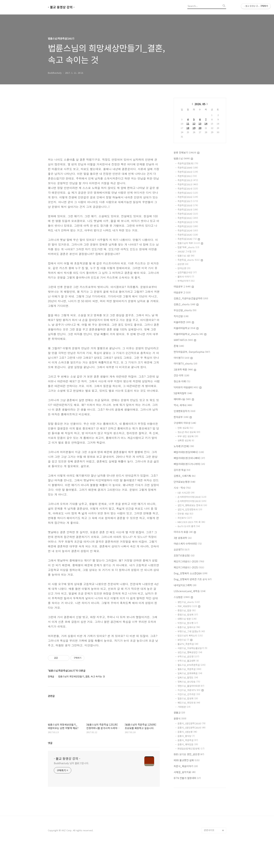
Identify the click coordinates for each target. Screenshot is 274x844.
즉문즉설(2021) (188, 218)
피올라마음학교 (186, 328)
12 (194, 123)
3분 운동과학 (183, 538)
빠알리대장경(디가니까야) (189, 464)
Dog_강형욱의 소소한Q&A (190, 573)
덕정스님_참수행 (188, 623)
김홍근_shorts (186, 304)
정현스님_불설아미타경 (191, 685)
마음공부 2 (182, 292)
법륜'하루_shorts (188, 247)
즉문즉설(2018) (188, 205)
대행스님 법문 (187, 618)
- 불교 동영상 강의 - (61, 7)
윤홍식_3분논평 (187, 731)
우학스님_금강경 (188, 656)
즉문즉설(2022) (188, 222)
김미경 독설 (182, 470)
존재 (179, 346)
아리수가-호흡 (185, 532)
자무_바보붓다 (189, 606)
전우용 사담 (185, 513)
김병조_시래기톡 (185, 476)
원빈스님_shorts (189, 602)
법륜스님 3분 (186, 255)
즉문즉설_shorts (190, 259)
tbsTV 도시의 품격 (189, 526)
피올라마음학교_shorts (190, 334)
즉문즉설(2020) (188, 213)
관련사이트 (209, 830)
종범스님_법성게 (188, 614)
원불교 (179, 712)
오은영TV (181, 549)
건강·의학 (181, 375)
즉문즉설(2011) (187, 176)
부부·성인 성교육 (188, 436)
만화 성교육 (185, 428)
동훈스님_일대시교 (189, 627)
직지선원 (181, 316)
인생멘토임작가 (184, 411)
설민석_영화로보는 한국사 (192, 505)
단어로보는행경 (184, 481)
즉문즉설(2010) (188, 171)
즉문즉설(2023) (188, 226)
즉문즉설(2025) (188, 234)
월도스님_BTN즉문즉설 (192, 665)
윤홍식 (180, 718)
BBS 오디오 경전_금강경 (189, 754)
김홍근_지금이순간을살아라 (191, 298)
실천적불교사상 (187, 272)
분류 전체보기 (186, 152)
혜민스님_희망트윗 (189, 702)
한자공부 (183, 417)
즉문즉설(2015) (188, 192)
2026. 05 (200, 104)
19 (194, 128)
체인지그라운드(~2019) (189, 561)
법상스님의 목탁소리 (190, 635)
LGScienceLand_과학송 (190, 591)
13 (200, 123)
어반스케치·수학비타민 (188, 543)
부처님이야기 (186, 280)
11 (187, 123)
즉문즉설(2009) (188, 167)
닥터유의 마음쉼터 (187, 387)
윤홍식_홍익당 (186, 736)
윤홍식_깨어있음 (188, 744)
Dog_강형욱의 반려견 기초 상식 (193, 579)
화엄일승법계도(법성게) (191, 748)
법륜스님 (183, 158)
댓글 (50, 743)
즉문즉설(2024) (188, 230)
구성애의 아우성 (185, 423)
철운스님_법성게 (188, 698)
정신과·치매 (182, 381)
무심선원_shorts (185, 310)
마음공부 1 (184, 286)
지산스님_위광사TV (191, 690)
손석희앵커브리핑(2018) (192, 497)
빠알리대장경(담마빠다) (189, 452)
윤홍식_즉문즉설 (188, 740)
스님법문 (183, 597)
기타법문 (184, 706)
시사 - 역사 (182, 487)
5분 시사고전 (186, 492)
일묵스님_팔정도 (188, 677)
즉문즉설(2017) (188, 201)
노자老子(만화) (184, 446)
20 (200, 128)
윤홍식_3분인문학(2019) (192, 727)
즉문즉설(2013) (188, 184)
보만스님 (185, 639)
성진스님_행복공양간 (190, 652)
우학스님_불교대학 (188, 660)
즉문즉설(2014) (188, 188)
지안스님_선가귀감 (189, 694)
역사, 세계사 (183, 405)
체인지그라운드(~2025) (189, 567)
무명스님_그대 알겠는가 (191, 631)
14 (205, 123)
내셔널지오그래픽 (185, 585)
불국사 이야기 (186, 276)
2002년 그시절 (187, 251)
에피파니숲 (184, 399)
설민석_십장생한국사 (190, 509)
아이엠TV (183, 357)
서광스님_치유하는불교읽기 (192, 648)
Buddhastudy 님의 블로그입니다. (71, 763)
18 (187, 128)
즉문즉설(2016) (188, 197)
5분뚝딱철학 (183, 393)
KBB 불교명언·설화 (187, 760)
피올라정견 (184, 322)
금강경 (183, 264)
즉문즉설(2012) (188, 180)
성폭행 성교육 (186, 440)
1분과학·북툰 (185, 369)
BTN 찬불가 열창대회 (187, 778)
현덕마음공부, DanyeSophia (192, 352)
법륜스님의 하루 (190, 243)
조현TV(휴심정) (184, 555)
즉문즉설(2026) (189, 239)
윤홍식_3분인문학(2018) (192, 723)
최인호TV (185, 517)
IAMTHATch (185, 340)
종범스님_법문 (187, 610)
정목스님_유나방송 (189, 681)
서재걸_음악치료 (185, 772)
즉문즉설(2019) (188, 209)
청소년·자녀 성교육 (189, 432)
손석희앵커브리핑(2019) (192, 501)
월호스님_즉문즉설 (189, 669)
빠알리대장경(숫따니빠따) (189, 458)
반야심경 (184, 268)
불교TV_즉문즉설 (188, 644)
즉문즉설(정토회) (188, 163)
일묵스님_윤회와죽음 (190, 673)
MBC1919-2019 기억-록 (191, 522)
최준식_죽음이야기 (186, 766)
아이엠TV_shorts (185, 363)
